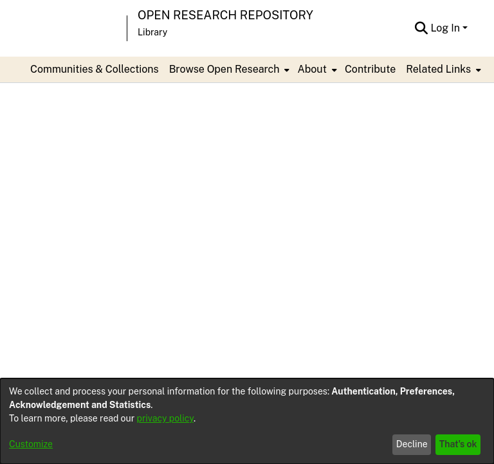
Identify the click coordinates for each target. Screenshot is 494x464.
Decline (412, 444)
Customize (31, 444)
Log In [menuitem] (445, 28)
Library (152, 32)
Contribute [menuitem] (370, 69)
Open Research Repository (225, 15)
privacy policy (165, 418)
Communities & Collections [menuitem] (94, 69)
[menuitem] (228, 69)
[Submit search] (421, 28)
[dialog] (247, 421)
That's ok (458, 444)
